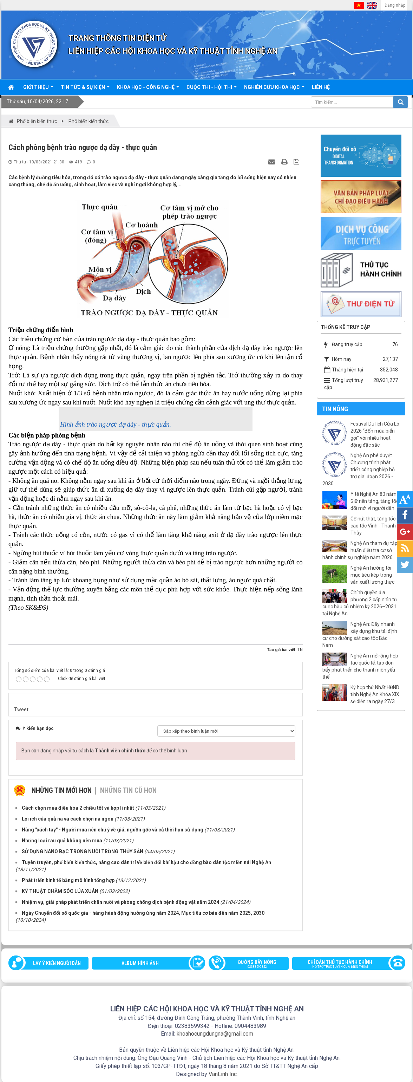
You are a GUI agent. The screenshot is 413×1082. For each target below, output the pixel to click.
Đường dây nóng (252, 964)
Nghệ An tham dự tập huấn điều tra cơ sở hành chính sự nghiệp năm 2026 (360, 550)
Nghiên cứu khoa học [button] (274, 89)
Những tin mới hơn (62, 790)
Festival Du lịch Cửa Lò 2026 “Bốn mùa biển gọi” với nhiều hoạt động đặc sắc (374, 434)
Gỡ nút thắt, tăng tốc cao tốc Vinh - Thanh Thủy (373, 526)
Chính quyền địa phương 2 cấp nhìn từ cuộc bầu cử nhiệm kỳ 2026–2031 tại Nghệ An (359, 603)
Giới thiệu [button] (38, 89)
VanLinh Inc (223, 1074)
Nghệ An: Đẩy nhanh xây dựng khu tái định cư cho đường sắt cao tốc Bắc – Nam (359, 634)
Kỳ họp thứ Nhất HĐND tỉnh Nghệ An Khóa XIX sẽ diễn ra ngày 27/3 (374, 694)
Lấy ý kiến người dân (57, 963)
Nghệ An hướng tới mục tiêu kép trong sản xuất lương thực (372, 575)
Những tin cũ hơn (128, 790)
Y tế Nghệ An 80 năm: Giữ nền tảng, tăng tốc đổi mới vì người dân (374, 501)
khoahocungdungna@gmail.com (215, 1033)
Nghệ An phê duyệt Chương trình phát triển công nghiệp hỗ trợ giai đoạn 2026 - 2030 (358, 469)
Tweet (21, 709)
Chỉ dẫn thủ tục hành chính (345, 964)
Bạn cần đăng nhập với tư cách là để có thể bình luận (104, 750)
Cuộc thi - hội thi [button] (211, 89)
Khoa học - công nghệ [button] (148, 89)
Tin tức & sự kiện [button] (85, 89)
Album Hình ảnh (140, 963)
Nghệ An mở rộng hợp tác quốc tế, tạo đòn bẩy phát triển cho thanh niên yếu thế (360, 666)
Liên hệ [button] (321, 87)
